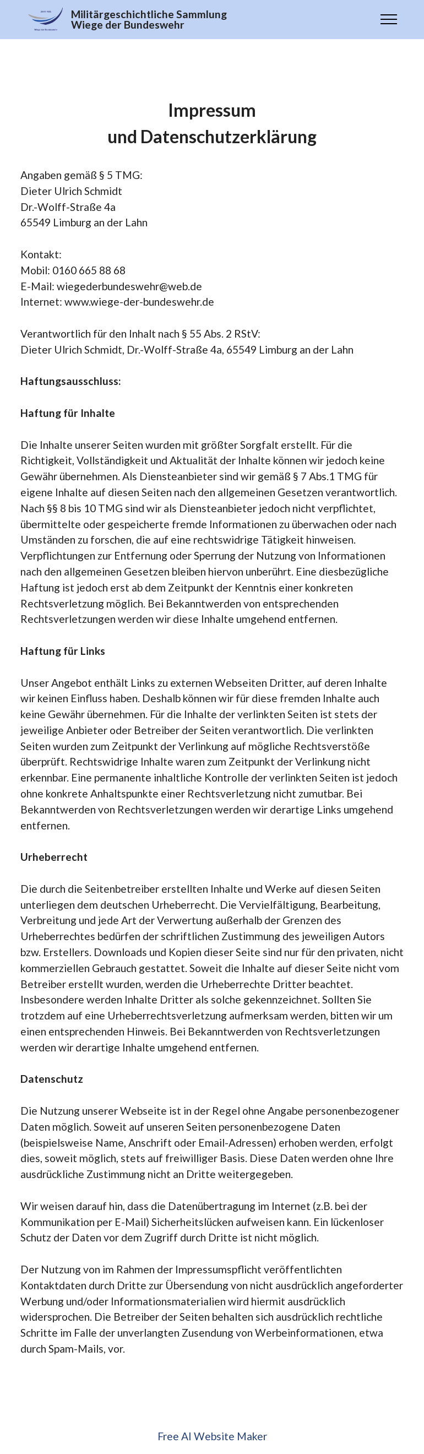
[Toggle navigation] (389, 19)
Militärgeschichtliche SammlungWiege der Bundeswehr (149, 19)
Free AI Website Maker (212, 1436)
